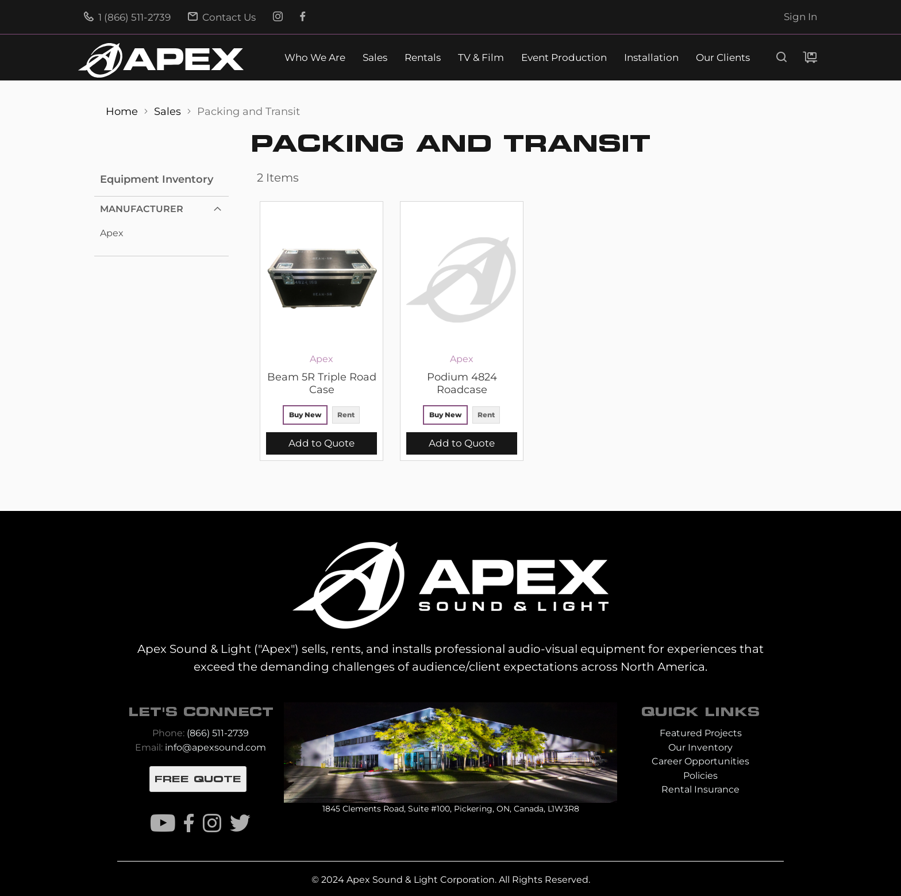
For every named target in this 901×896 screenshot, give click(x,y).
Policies (700, 775)
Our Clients (723, 58)
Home (123, 111)
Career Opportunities (700, 761)
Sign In (800, 16)
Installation (651, 58)
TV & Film (481, 58)
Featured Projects (701, 733)
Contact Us (222, 17)
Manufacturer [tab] (141, 208)
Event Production (564, 58)
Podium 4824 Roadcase (462, 383)
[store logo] (161, 60)
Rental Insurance (700, 789)
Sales (375, 58)
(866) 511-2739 (218, 733)
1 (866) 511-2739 (127, 17)
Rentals (423, 58)
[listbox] (321, 416)
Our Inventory (700, 747)
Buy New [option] (305, 414)
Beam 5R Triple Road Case (321, 383)
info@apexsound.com (215, 747)
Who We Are (314, 58)
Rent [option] (346, 414)
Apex (112, 233)
